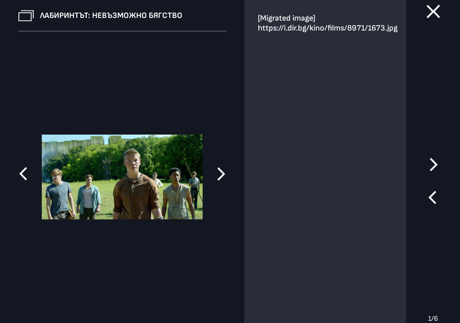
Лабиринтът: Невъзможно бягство (111, 15)
